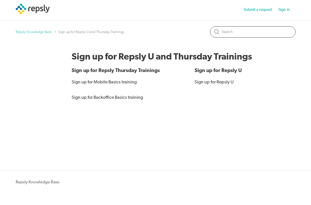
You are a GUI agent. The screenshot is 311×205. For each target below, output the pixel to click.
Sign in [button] (284, 10)
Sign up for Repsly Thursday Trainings (116, 70)
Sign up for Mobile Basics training (104, 82)
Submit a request (258, 10)
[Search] (253, 32)
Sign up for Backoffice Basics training (107, 97)
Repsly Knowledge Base (34, 32)
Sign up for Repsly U (218, 70)
